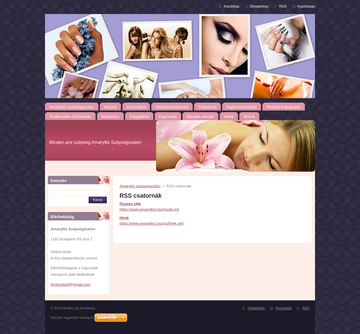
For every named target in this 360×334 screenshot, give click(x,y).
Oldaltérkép (259, 6)
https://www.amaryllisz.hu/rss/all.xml (149, 209)
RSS (283, 6)
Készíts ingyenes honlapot (72, 317)
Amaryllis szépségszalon (140, 186)
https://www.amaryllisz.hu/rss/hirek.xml (151, 223)
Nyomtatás (306, 6)
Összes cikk (130, 204)
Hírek (124, 218)
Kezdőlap (231, 6)
